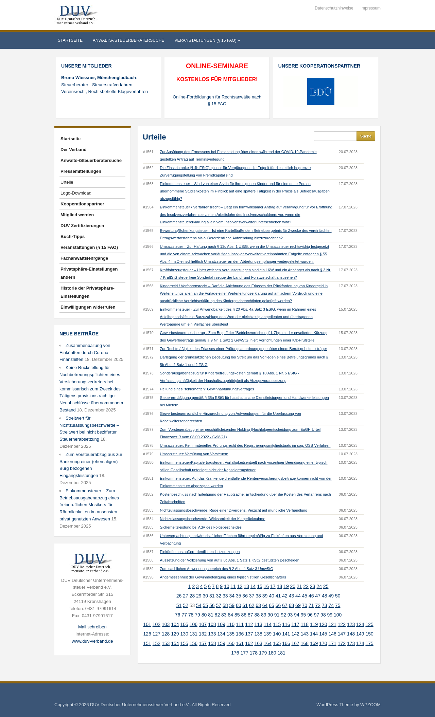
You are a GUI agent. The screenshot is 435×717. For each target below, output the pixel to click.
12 (240, 586)
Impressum (371, 8)
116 (286, 624)
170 (323, 643)
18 (279, 586)
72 (318, 605)
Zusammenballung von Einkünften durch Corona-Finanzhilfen (84, 352)
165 (277, 643)
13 (246, 586)
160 (230, 643)
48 (324, 596)
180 (272, 653)
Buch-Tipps (72, 236)
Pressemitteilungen (80, 171)
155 (184, 643)
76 (177, 615)
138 (258, 634)
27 (185, 596)
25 (326, 586)
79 (197, 615)
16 (266, 586)
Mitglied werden (77, 214)
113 (258, 624)
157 (203, 643)
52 (185, 605)
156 (193, 643)
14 (253, 586)
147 (342, 634)
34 (231, 596)
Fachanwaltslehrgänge (84, 258)
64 (265, 605)
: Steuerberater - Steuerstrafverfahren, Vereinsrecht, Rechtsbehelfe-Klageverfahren (104, 84)
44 (298, 596)
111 (240, 624)
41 (278, 596)
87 (250, 615)
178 (254, 653)
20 (293, 586)
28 (192, 596)
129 (175, 634)
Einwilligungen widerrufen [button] (88, 307)
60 (238, 605)
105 (184, 624)
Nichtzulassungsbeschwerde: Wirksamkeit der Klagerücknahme (212, 519)
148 (351, 634)
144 (314, 634)
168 (305, 643)
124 (360, 624)
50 (338, 596)
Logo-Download (75, 193)
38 (258, 596)
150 (369, 634)
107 (203, 624)
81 (210, 615)
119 (314, 624)
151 (147, 643)
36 (245, 596)
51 (179, 605)
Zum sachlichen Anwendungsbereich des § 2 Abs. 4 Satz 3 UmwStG (216, 569)
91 (277, 615)
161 (240, 643)
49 (331, 596)
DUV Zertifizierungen (82, 225)
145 (323, 634)
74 (331, 605)
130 (184, 634)
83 (224, 615)
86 (243, 615)
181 (281, 653)
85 (237, 615)
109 (221, 624)
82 (217, 615)
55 (205, 605)
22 (306, 586)
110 (230, 624)
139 (268, 634)
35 (238, 596)
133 (212, 634)
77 (184, 615)
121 (332, 624)
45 (305, 596)
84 (230, 615)
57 (218, 605)
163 (258, 643)
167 (295, 643)
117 (295, 624)
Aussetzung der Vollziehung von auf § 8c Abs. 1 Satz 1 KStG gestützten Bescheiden (229, 560)
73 (324, 605)
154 (175, 643)
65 (271, 605)
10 (226, 586)
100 (338, 615)
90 (270, 615)
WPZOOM (370, 704)
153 (166, 643)
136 (240, 634)
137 (249, 634)
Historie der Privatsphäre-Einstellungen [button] (87, 292)
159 (221, 643)
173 (351, 643)
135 (230, 634)
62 (252, 605)
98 (323, 615)
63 (258, 605)
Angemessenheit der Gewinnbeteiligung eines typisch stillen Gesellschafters (223, 577)
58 (225, 605)
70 (305, 605)
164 (268, 643)
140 (277, 634)
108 (212, 624)
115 (277, 624)
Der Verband (73, 149)
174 (360, 643)
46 (311, 596)
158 (212, 643)
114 (268, 624)
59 (231, 605)
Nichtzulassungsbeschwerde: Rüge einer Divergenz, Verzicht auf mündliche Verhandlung (234, 510)
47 (318, 596)
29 (199, 596)
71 (311, 605)
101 (147, 624)
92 (283, 615)
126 (147, 634)
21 (299, 586)
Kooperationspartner (82, 203)
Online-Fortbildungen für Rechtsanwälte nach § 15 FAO (217, 100)
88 (257, 615)
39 (265, 596)
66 (278, 605)
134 (221, 634)
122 (342, 624)
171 (332, 643)
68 (291, 605)
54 (199, 605)
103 (166, 624)
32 (218, 596)
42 (285, 596)
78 (191, 615)
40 (271, 596)
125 (369, 624)
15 (259, 586)
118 (305, 624)
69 (298, 605)
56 (212, 605)
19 (286, 586)
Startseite (70, 40)
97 (316, 615)
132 (203, 634)
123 (351, 624)
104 (175, 624)
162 (249, 643)
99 (330, 615)
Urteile (66, 182)
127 (156, 634)
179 (263, 653)
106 (193, 624)
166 (286, 643)
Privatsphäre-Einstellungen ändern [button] (89, 273)
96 (310, 615)
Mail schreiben (92, 626)
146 (332, 634)
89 (263, 615)
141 (286, 634)
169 (314, 643)
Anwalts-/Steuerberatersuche (128, 40)
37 (252, 596)
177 (244, 653)
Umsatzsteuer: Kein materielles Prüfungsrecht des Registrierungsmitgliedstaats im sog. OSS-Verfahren (245, 445)
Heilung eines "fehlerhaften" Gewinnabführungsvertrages (207, 389)
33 (225, 596)
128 (166, 634)
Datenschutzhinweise (334, 8)
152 (156, 643)
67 (285, 605)
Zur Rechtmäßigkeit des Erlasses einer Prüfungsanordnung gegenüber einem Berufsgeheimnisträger (243, 349)
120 (323, 624)
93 (290, 615)
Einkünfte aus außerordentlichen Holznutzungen (200, 552)
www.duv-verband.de (92, 641)
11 (233, 586)
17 (273, 586)
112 (249, 624)
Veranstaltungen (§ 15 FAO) (207, 40)
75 (338, 605)
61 (245, 605)
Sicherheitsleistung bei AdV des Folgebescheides (201, 527)
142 (295, 634)
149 (360, 634)
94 (296, 615)
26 (179, 596)
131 (193, 634)
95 (303, 615)
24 (319, 586)
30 (205, 596)
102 (156, 624)
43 (291, 596)
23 (312, 586)
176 (235, 653)
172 (342, 643)
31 (212, 596)
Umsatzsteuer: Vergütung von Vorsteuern (194, 454)
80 (204, 615)
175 (369, 643)
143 (305, 634)
